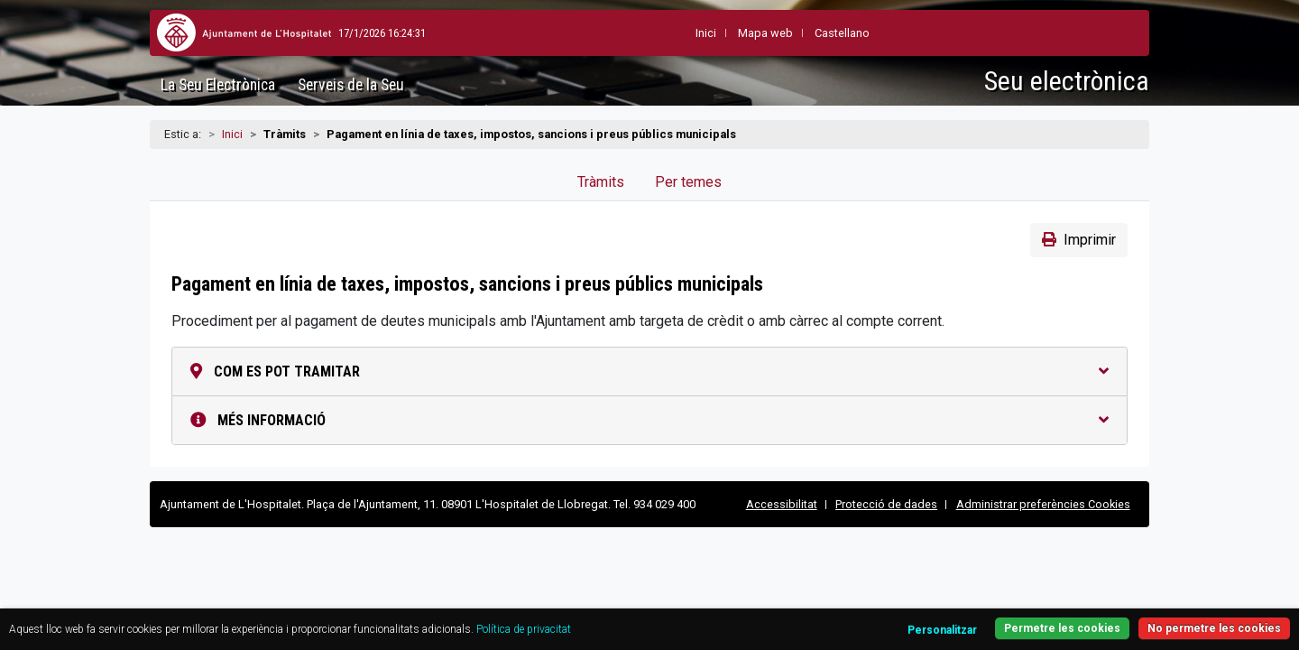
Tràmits (600, 181)
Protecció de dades (886, 504)
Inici (232, 134)
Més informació (649, 420)
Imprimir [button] (1079, 239)
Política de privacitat (656, 619)
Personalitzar (855, 620)
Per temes (688, 181)
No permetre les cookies (1144, 618)
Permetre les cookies (984, 618)
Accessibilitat (781, 504)
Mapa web (721, 33)
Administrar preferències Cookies (1043, 504)
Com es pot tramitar (649, 371)
